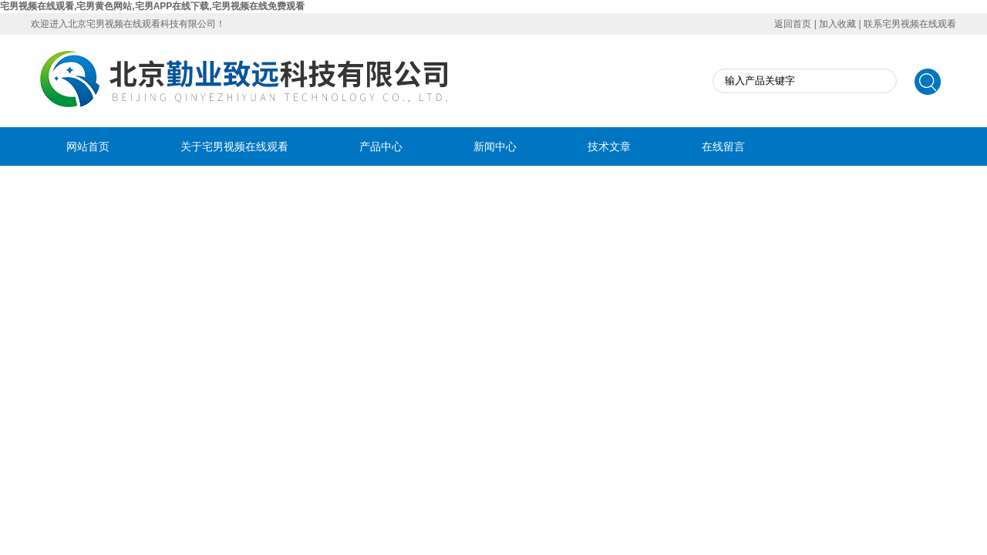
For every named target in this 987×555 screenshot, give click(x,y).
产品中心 (381, 146)
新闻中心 (495, 146)
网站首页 (87, 146)
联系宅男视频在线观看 (910, 23)
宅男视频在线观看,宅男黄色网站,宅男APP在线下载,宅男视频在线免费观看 (152, 6)
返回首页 (792, 23)
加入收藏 (837, 23)
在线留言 (723, 146)
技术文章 (609, 146)
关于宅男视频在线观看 (234, 146)
